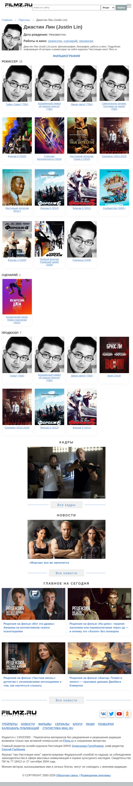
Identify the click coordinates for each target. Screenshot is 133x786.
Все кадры (66, 505)
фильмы (44, 724)
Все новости (66, 573)
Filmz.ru (68, 740)
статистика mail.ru (58, 728)
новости (28, 724)
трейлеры (9, 724)
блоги (77, 724)
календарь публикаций (20, 728)
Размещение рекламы (96, 775)
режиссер (55, 41)
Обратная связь (67, 775)
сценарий (70, 41)
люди (90, 724)
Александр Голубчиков (88, 745)
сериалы (62, 724)
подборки (106, 724)
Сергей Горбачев (13, 749)
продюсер (86, 41)
